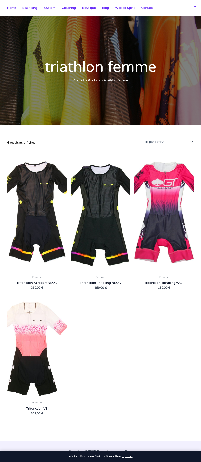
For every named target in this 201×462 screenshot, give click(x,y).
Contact (147, 8)
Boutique (89, 8)
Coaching (69, 8)
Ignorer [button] (127, 456)
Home (11, 8)
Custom (50, 8)
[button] (195, 7)
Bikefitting (30, 8)
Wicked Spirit (125, 8)
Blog (105, 8)
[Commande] (168, 142)
